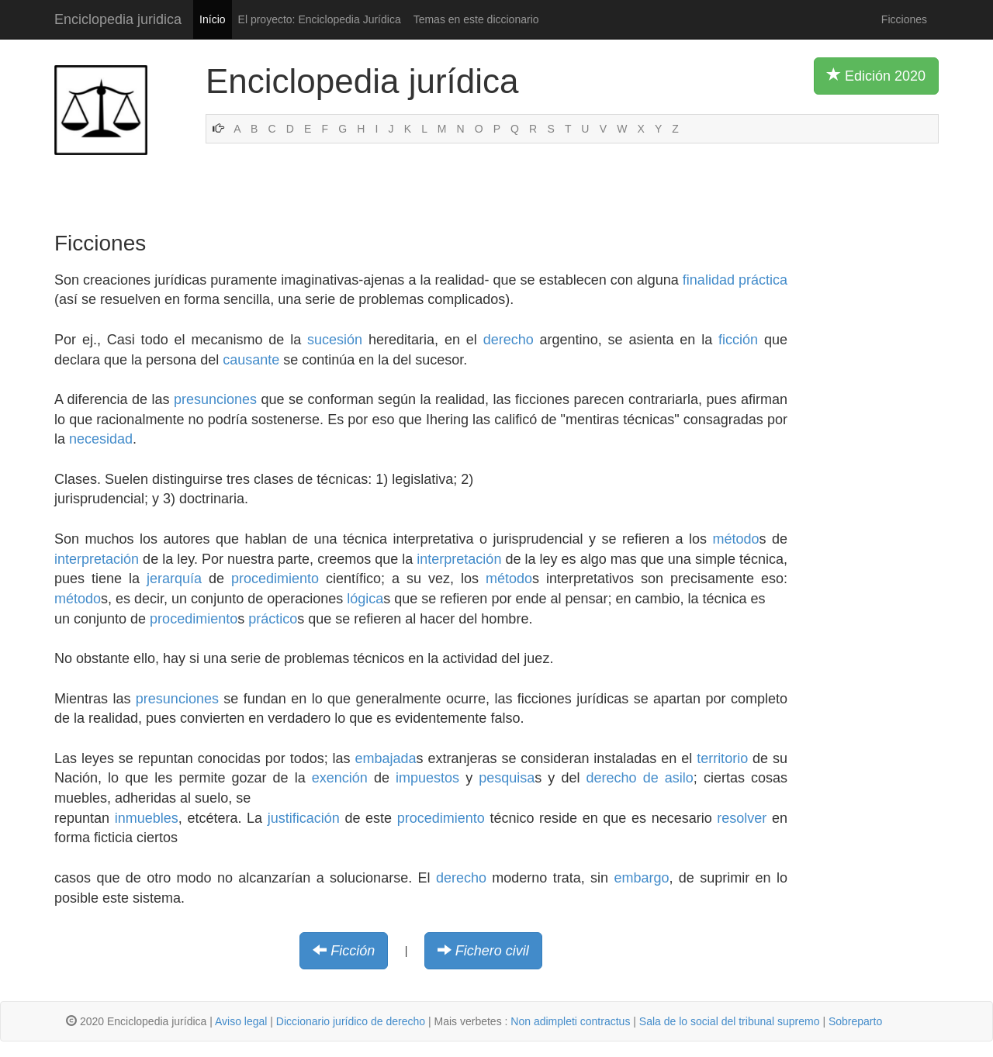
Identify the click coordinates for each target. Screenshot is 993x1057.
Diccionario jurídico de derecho (350, 1021)
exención (340, 778)
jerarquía (174, 578)
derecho (508, 339)
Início (212, 19)
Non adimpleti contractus (570, 1021)
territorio (722, 758)
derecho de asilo (640, 778)
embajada (386, 758)
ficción (738, 339)
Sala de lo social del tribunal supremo (729, 1021)
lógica (365, 598)
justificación (304, 818)
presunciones (215, 399)
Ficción (352, 951)
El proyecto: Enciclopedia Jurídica (319, 19)
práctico (272, 619)
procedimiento (275, 578)
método (735, 539)
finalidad (709, 280)
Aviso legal (241, 1021)
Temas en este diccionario (476, 19)
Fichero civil (492, 951)
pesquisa (507, 778)
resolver (741, 818)
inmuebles (146, 818)
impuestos (427, 778)
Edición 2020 (876, 75)
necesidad (101, 439)
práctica (763, 280)
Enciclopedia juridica (118, 19)
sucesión (334, 339)
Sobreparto (855, 1021)
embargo (641, 878)
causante (251, 360)
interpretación (96, 559)
